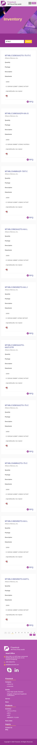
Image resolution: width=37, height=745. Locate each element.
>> (34, 634)
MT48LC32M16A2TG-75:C (17, 405)
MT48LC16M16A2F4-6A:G (17, 113)
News (7, 702)
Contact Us (8, 727)
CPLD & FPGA (12, 711)
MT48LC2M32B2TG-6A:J (16, 287)
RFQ (34, 3)
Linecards (10, 686)
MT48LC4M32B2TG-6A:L (16, 521)
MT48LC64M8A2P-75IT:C (16, 171)
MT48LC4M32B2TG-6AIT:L (17, 579)
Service (7, 698)
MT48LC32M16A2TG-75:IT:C (18, 55)
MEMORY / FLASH (13, 717)
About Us (10, 684)
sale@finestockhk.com (12, 664)
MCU (9, 713)
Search (28, 41)
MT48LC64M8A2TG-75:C (16, 463)
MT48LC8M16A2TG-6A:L (16, 229)
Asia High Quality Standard (15, 691)
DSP (9, 715)
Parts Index (8, 720)
